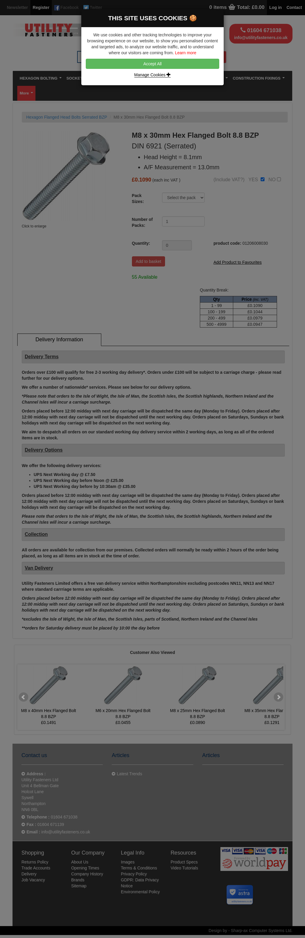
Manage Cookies (152, 74)
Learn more (185, 52)
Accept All (152, 63)
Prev (23, 697)
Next (278, 697)
